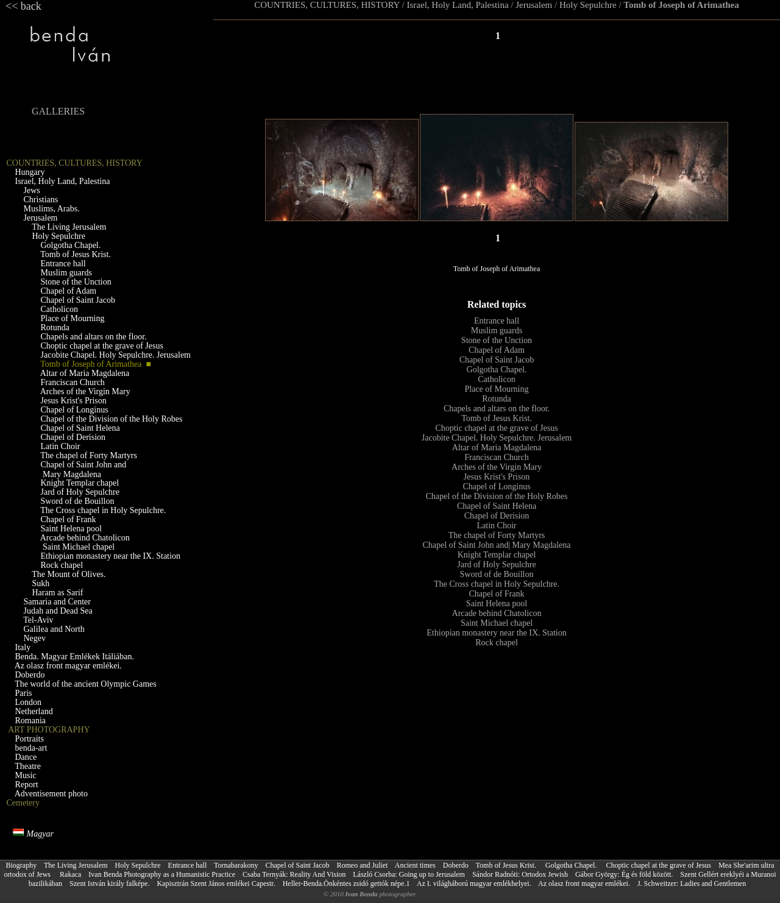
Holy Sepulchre (588, 5)
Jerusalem (534, 5)
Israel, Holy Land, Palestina (458, 5)
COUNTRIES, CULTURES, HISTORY (327, 5)
